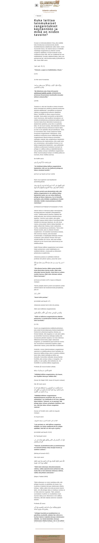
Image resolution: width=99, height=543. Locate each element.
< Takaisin (38, 16)
